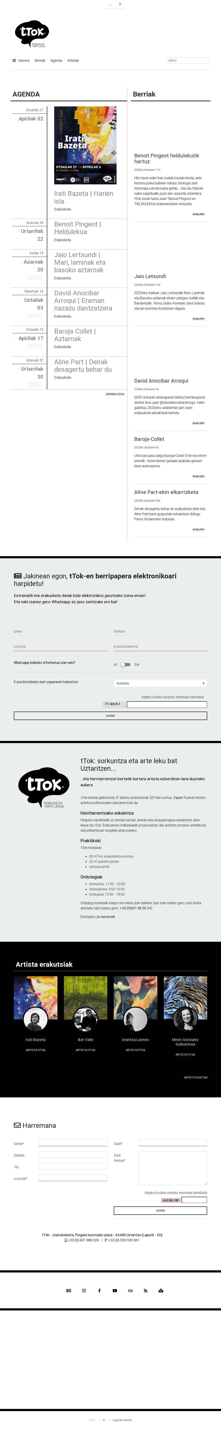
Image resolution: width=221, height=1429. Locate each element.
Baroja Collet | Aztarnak (75, 335)
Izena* (19, 1143)
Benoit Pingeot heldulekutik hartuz (166, 158)
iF (117, 797)
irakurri (198, 214)
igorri (110, 716)
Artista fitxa (35, 1050)
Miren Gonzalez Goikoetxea (185, 1042)
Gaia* (118, 1143)
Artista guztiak (196, 1077)
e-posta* (20, 1178)
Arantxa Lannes (135, 1039)
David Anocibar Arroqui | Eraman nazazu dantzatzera (83, 300)
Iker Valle (85, 1039)
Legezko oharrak (122, 1420)
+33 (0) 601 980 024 (82, 1240)
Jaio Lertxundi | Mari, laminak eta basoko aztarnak (80, 262)
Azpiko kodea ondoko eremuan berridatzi (172, 697)
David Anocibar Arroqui (161, 381)
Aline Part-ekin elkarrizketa (166, 492)
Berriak (40, 60)
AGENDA (26, 94)
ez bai (126, 664)
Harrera (21, 60)
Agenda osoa (115, 394)
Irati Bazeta (35, 1039)
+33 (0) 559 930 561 (122, 1240)
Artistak (73, 60)
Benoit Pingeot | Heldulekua (77, 228)
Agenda (56, 60)
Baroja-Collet (149, 439)
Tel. (16, 1167)
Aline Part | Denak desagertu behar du (83, 365)
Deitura (19, 1155)
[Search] (188, 60)
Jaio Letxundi (150, 276)
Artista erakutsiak (44, 964)
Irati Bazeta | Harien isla (83, 197)
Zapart (178, 797)
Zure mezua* (119, 1158)
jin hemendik (106, 917)
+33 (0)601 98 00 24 (135, 908)
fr (120, 4)
